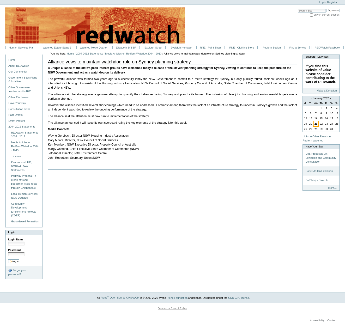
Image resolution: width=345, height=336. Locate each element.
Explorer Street (153, 47)
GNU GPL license (238, 297)
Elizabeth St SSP (126, 47)
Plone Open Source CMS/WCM (120, 297)
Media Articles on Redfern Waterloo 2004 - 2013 (133, 53)
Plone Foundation (177, 297)
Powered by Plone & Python (173, 308)
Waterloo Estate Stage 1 (57, 47)
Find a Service (297, 47)
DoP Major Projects (316, 180)
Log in (323, 2)
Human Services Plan (21, 47)
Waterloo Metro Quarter (93, 47)
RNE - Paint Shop (210, 47)
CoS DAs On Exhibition (319, 171)
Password (14, 250)
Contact (331, 320)
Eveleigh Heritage (181, 47)
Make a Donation (327, 90)
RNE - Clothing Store (241, 47)
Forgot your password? (17, 272)
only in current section (326, 14)
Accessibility (317, 320)
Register (332, 2)
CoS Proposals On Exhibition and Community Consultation (320, 157)
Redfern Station (271, 47)
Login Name (15, 239)
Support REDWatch (316, 56)
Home (11, 59)
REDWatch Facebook (327, 47)
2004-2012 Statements (89, 53)
